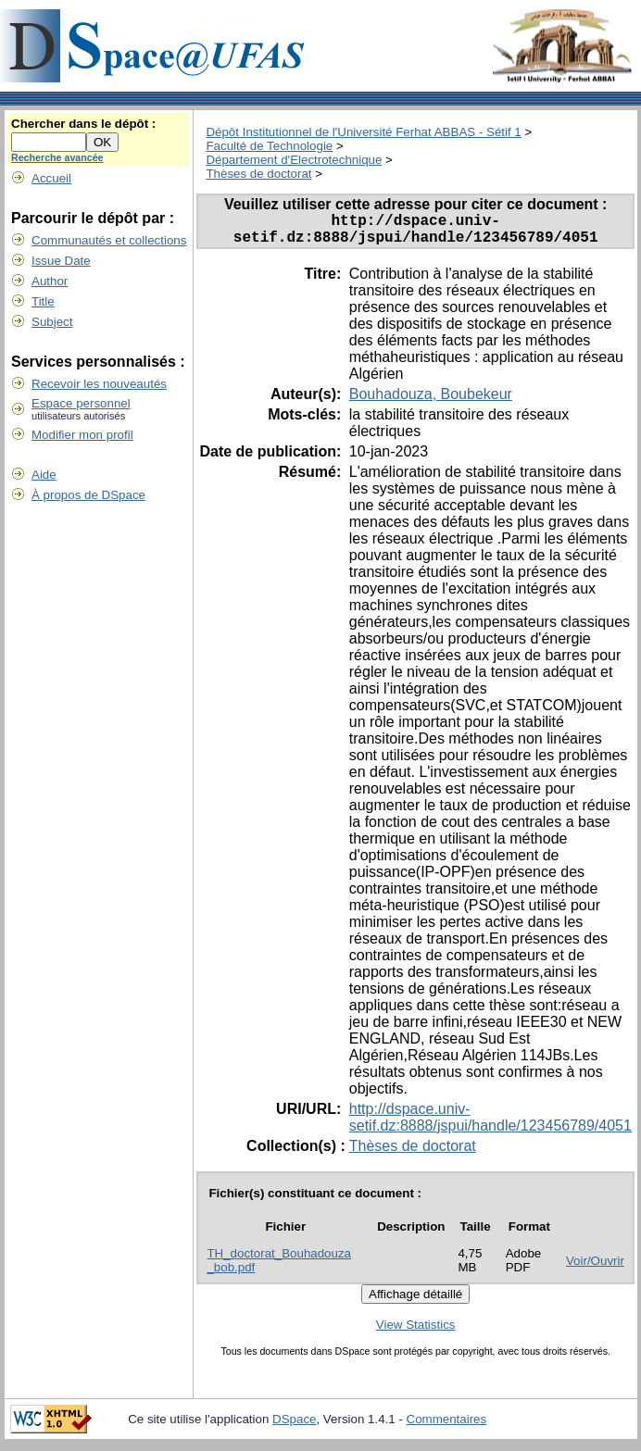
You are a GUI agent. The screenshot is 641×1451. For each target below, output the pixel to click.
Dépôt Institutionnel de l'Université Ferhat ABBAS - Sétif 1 (363, 132)
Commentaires (447, 1426)
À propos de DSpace (88, 495)
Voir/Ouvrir (595, 1268)
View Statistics (416, 1332)
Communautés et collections (108, 240)
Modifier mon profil (82, 435)
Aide (44, 475)
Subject (51, 322)
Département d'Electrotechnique (294, 160)
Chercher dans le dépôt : (83, 124)
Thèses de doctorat (258, 174)
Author (49, 281)
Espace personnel (81, 403)
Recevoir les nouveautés (99, 384)
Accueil (51, 178)
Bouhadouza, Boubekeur (430, 401)
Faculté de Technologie (269, 146)
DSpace (294, 1426)
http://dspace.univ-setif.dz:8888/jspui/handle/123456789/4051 (490, 1124)
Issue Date (61, 261)
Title (43, 301)
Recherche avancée (57, 157)
